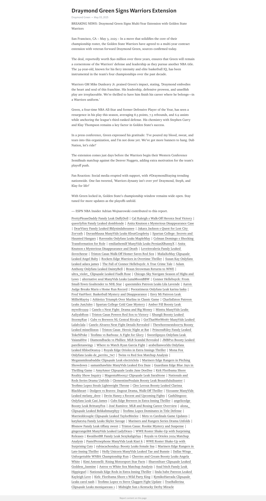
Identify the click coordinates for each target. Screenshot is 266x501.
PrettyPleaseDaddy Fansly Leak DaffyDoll (99, 218)
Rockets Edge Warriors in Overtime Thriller (131, 259)
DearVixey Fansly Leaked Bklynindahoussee (104, 228)
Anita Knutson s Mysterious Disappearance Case (160, 223)
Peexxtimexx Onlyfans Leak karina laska (158, 289)
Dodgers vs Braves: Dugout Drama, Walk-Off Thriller (126, 391)
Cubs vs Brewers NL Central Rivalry (115, 320)
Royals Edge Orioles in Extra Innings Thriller (135, 350)
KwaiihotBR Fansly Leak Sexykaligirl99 (114, 436)
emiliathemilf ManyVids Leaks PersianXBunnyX (141, 244)
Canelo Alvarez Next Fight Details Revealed (119, 325)
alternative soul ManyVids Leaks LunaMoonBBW (116, 279)
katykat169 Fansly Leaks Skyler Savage (98, 421)
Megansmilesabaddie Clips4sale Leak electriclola (105, 360)
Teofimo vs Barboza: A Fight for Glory (117, 335)
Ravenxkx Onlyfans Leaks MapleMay (124, 238)
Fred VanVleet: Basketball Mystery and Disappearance (109, 294)
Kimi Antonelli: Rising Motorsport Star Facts (114, 462)
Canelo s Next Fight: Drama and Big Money (122, 310)
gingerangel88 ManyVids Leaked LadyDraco (101, 431)
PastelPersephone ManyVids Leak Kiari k (114, 441)
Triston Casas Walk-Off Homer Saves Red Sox (122, 254)
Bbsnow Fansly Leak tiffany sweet (94, 426)
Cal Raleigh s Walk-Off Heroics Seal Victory (162, 218)
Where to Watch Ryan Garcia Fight (121, 345)
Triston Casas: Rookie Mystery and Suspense (153, 426)
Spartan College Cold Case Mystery (120, 304)
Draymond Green (80, 17)
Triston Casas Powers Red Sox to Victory (120, 315)
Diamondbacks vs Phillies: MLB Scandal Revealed (124, 340)
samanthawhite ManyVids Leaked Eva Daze (121, 365)
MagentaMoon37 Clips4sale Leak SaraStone (135, 375)
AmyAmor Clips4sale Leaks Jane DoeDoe (124, 370)
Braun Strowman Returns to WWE (150, 269)
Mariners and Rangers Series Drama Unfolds (159, 421)
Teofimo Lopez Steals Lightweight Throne (100, 385)
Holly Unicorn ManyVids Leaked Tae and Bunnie (136, 451)
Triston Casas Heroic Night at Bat (125, 330)
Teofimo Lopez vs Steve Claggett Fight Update (130, 482)
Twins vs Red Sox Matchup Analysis (143, 355)
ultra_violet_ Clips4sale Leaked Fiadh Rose (101, 274)
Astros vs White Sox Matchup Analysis (126, 467)
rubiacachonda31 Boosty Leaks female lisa (125, 446)
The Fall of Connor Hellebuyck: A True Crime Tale (137, 264)
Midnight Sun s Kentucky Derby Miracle (146, 487)
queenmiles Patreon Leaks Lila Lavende (152, 284)
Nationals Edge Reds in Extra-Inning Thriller (120, 472)
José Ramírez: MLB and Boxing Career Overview (143, 406)
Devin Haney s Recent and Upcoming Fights (134, 396)
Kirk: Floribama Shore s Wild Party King (122, 477)
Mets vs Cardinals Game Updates (164, 416)
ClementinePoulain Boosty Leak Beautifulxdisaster (148, 380)
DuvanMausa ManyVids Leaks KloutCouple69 (117, 233)
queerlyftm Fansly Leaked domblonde (97, 223)
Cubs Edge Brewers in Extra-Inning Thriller (140, 401)
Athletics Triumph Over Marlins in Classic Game (126, 299)
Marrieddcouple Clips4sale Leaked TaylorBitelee (105, 416)
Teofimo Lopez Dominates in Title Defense (152, 411)
